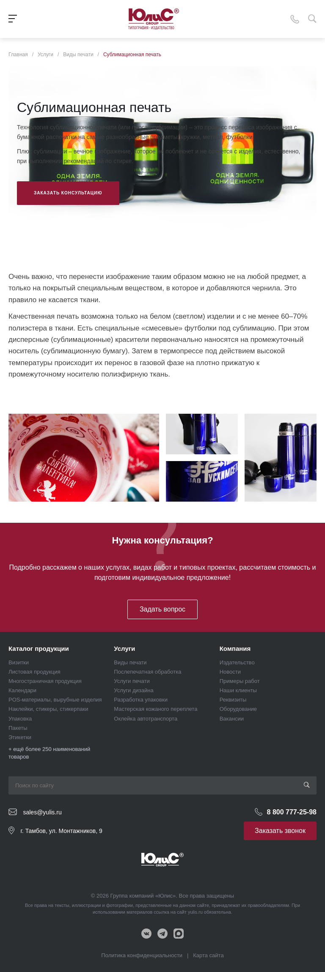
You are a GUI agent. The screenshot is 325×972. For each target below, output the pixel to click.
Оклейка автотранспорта (145, 718)
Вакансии (232, 718)
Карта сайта (208, 955)
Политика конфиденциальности (141, 955)
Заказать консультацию (68, 193)
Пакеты (18, 728)
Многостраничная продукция (45, 681)
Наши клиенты (238, 690)
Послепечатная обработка (147, 672)
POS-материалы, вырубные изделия (55, 699)
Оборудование (238, 709)
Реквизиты (233, 699)
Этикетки (19, 737)
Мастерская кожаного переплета (155, 709)
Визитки (18, 662)
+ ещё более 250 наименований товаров (49, 753)
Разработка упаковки (141, 699)
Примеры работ (240, 681)
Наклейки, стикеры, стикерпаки (48, 709)
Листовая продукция (34, 672)
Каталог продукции (38, 648)
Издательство (237, 662)
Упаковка (20, 718)
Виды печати (130, 662)
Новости (230, 672)
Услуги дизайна (133, 690)
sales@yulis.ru (42, 812)
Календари (22, 690)
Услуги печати (131, 681)
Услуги (124, 648)
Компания (235, 648)
